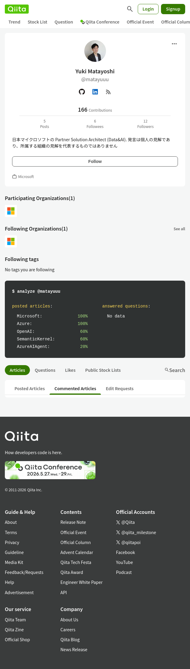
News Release (73, 649)
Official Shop (17, 639)
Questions (45, 370)
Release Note (73, 522)
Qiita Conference (100, 22)
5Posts (44, 123)
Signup (173, 9)
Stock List (37, 22)
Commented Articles (75, 388)
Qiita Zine (14, 629)
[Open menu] (174, 44)
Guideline (14, 552)
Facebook (125, 552)
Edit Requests (120, 388)
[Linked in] (95, 91)
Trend (14, 22)
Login (148, 9)
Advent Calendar (76, 552)
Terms (11, 532)
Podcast (124, 572)
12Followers (145, 123)
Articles (17, 370)
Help (9, 582)
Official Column (75, 542)
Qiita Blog (70, 639)
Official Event (140, 22)
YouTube (124, 562)
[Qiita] (17, 9)
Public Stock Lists (103, 370)
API (63, 592)
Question (64, 22)
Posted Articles (29, 388)
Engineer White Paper (81, 582)
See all (179, 228)
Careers (67, 629)
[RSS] (108, 91)
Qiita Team (15, 619)
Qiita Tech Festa (75, 562)
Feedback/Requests (24, 572)
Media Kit (14, 562)
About (11, 522)
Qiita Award (71, 572)
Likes (70, 370)
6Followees (94, 123)
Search (174, 370)
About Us (69, 619)
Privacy (12, 542)
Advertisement (19, 592)
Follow (94, 161)
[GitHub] (82, 91)
